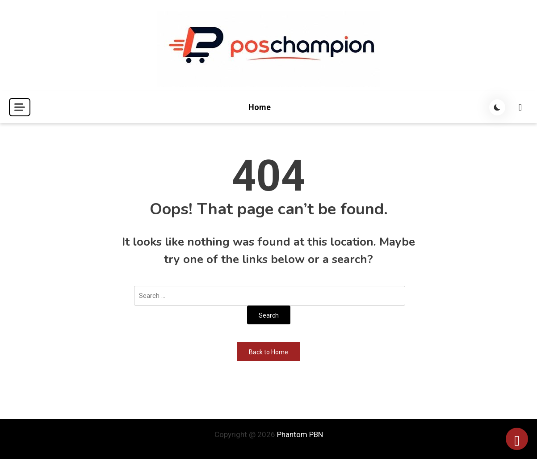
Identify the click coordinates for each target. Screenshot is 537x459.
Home (259, 107)
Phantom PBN (300, 434)
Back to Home (268, 352)
